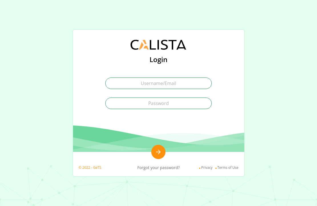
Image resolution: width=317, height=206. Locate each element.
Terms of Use (228, 167)
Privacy (207, 167)
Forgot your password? (158, 167)
